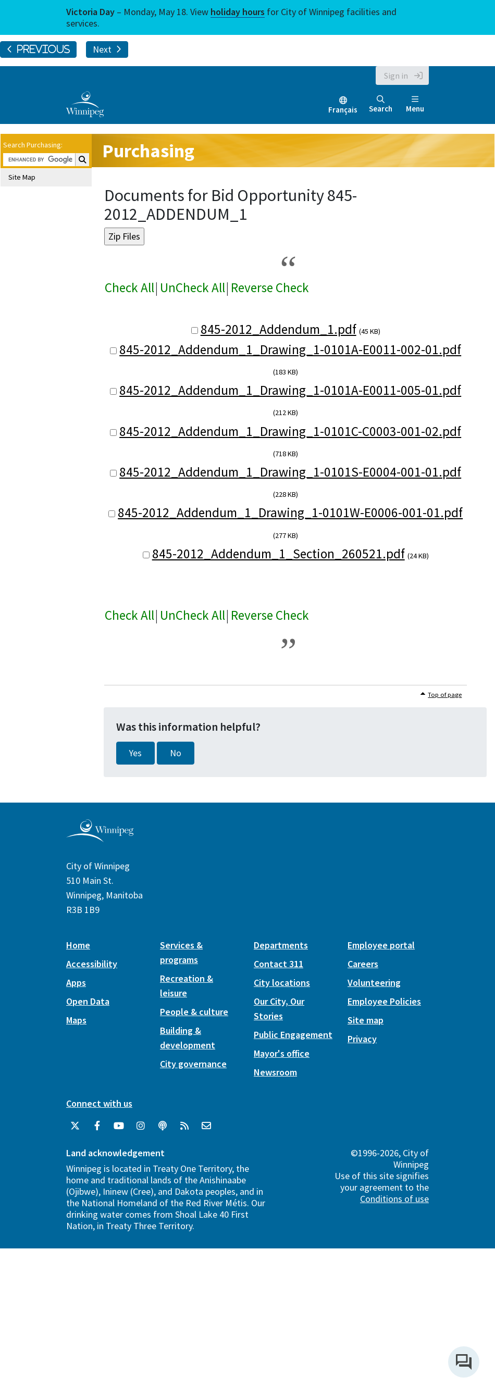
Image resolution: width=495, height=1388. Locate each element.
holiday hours (238, 12)
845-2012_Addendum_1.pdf (278, 329)
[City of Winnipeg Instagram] (141, 1126)
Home (78, 945)
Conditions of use (394, 1199)
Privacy (362, 1039)
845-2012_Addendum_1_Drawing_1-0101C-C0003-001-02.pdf (290, 431)
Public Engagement (293, 1035)
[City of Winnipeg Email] (206, 1126)
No (175, 753)
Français (342, 110)
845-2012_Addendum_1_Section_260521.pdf (278, 553)
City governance (193, 1064)
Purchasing (148, 150)
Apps (76, 983)
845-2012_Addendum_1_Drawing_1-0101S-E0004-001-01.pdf (290, 472)
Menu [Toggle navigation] (415, 104)
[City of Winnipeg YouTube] (119, 1126)
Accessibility (91, 964)
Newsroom (275, 1072)
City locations (282, 983)
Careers (363, 964)
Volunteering (374, 983)
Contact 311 (278, 964)
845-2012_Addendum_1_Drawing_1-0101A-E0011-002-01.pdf (290, 349)
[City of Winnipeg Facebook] (97, 1126)
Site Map (21, 177)
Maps (76, 1020)
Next (107, 49)
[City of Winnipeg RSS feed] (184, 1126)
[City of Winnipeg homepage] (99, 838)
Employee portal (381, 945)
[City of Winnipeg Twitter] (75, 1126)
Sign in (396, 75)
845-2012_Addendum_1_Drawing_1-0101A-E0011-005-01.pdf (290, 390)
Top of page (445, 694)
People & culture (194, 1012)
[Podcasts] (162, 1126)
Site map (365, 1020)
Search (380, 104)
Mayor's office (282, 1053)
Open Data (87, 1001)
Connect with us (99, 1103)
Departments (281, 945)
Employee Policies (384, 1001)
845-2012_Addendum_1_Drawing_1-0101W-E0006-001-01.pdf (290, 512)
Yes (135, 753)
